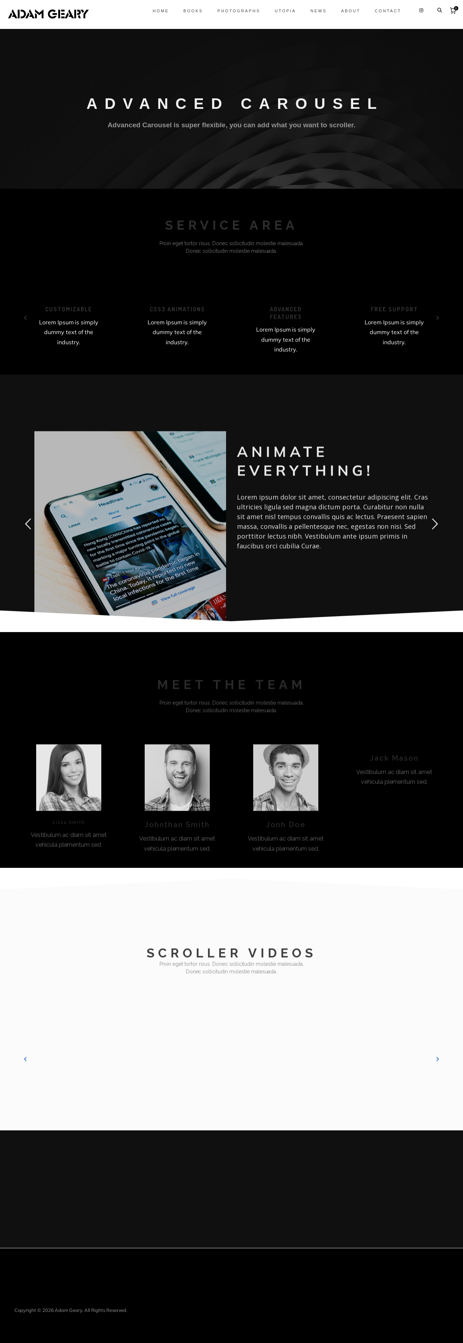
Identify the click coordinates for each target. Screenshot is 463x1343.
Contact (383, 11)
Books (188, 11)
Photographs (234, 11)
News (314, 11)
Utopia (281, 11)
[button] (25, 317)
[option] (76, 316)
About (346, 11)
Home (156, 11)
